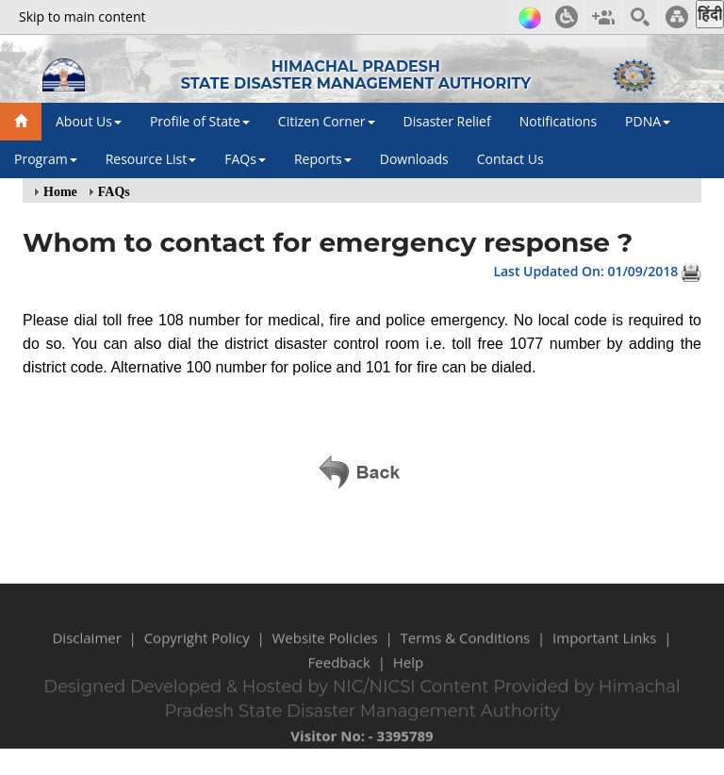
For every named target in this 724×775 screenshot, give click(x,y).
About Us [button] (89, 121)
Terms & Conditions (466, 646)
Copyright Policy (197, 646)
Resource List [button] (151, 159)
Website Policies (324, 646)
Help (408, 671)
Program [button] (45, 159)
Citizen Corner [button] (326, 121)
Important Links (604, 646)
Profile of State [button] (200, 121)
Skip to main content (82, 16)
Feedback (339, 671)
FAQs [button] (245, 159)
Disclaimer (86, 646)
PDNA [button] (647, 121)
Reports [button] (323, 159)
